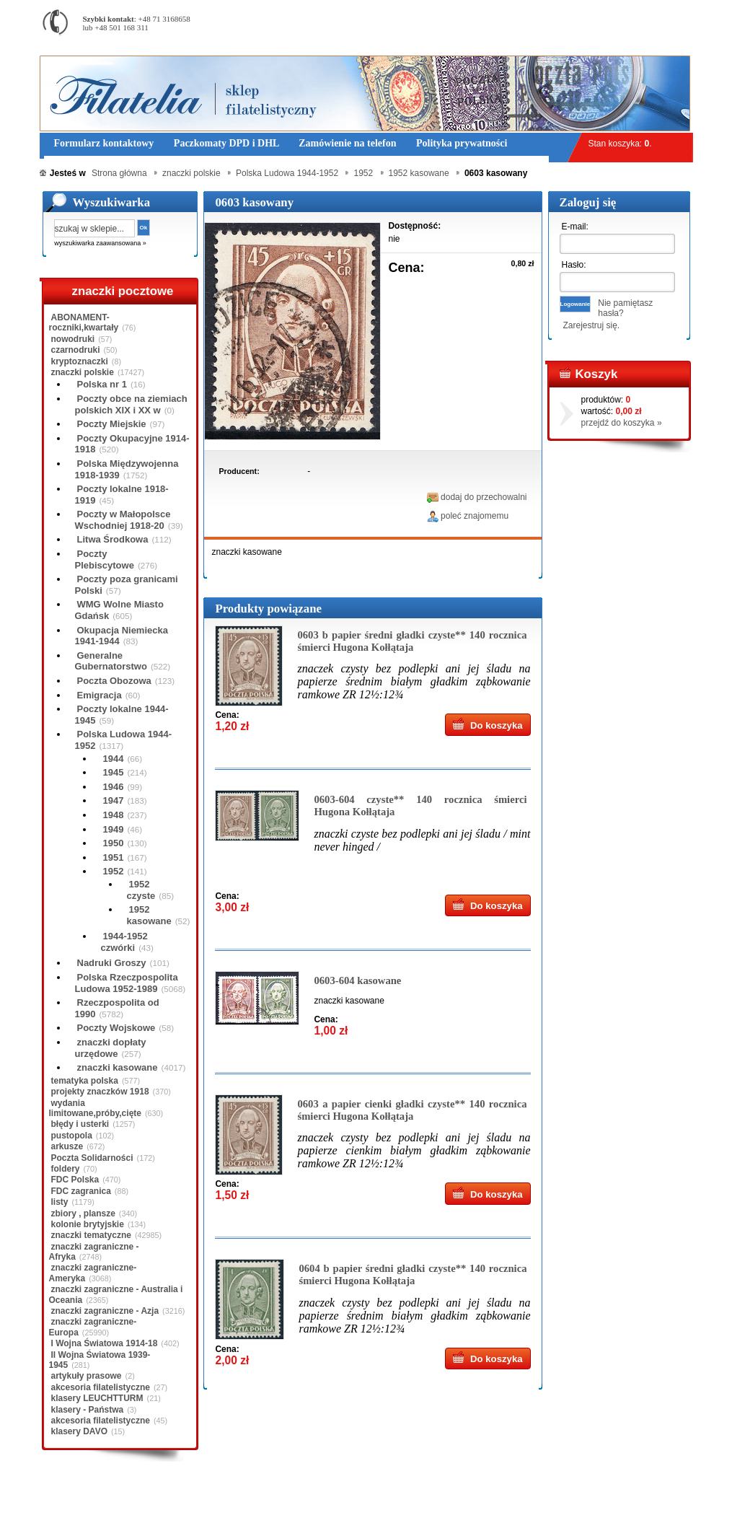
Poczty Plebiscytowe (104, 559)
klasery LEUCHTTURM (97, 1398)
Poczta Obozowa (114, 680)
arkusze (67, 1146)
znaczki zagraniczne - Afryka (94, 1252)
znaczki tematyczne (91, 1235)
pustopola (71, 1136)
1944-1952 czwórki (124, 942)
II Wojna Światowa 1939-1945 (100, 1360)
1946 (113, 786)
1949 (113, 829)
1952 (113, 871)
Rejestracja (653, 6)
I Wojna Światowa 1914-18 (104, 1343)
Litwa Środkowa (113, 539)
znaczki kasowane (117, 1067)
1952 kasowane (149, 915)
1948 (113, 814)
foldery (65, 1169)
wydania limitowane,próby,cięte (95, 1108)
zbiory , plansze (83, 1213)
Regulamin (81, 1501)
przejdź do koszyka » (621, 423)
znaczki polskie (82, 372)
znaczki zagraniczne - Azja (105, 1311)
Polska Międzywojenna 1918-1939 (127, 469)
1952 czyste (141, 890)
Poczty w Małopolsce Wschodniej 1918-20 (123, 520)
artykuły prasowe (86, 1376)
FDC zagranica (81, 1191)
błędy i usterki (80, 1124)
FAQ (455, 1501)
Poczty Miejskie (111, 423)
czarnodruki (75, 350)
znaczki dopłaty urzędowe (110, 1048)
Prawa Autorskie (401, 1501)
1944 (113, 758)
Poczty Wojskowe (116, 1027)
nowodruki (73, 339)
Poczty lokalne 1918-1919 (122, 494)
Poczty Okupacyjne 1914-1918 (132, 444)
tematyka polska (84, 1081)
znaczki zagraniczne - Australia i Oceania (116, 1294)
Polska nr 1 (102, 384)
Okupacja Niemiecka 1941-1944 (121, 636)
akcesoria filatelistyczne (100, 1387)
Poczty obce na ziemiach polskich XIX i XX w (131, 404)
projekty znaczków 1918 (100, 1092)
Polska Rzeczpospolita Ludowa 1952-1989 (126, 983)
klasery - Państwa (87, 1410)
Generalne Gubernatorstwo (111, 661)
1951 (113, 857)
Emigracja (99, 695)
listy (60, 1202)
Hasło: (574, 265)
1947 (113, 800)
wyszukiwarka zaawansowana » (100, 243)
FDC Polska (75, 1180)
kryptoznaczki (79, 361)
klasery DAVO (79, 1431)
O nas (128, 1501)
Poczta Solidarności (92, 1158)
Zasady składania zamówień (208, 1501)
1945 (113, 772)
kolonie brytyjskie (87, 1224)
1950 (113, 843)
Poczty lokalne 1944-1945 (122, 714)
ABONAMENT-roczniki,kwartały (84, 322)
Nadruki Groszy (111, 962)
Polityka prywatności (317, 1501)
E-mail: (575, 226)
